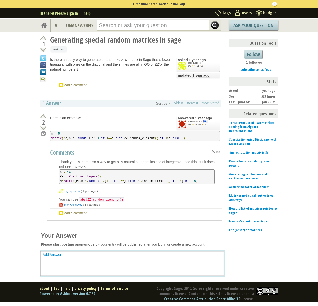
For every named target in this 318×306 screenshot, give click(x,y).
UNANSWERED (79, 25)
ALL (58, 25)
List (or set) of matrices (245, 230)
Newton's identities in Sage (248, 221)
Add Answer (52, 255)
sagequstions (194, 63)
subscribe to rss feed (256, 69)
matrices (58, 49)
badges (270, 13)
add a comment (75, 85)
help (87, 13)
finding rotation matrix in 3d (249, 152)
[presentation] (122, 60)
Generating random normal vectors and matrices (248, 176)
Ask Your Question (253, 25)
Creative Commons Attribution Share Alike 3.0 (202, 299)
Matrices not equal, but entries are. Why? (251, 197)
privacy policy (85, 288)
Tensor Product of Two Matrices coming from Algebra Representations (251, 126)
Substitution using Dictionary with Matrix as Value (253, 141)
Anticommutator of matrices (249, 187)
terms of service (114, 288)
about (45, 288)
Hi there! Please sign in (59, 13)
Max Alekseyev (195, 121)
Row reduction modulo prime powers (249, 163)
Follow (253, 54)
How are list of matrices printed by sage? (253, 210)
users (247, 13)
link (218, 152)
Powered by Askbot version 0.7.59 (67, 293)
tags (226, 13)
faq (56, 288)
